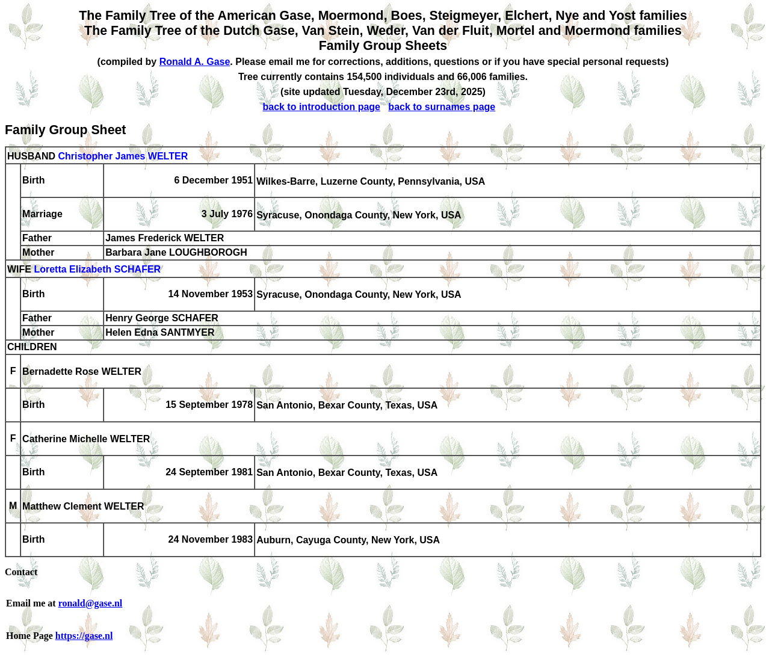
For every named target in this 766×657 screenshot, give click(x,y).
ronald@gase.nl (90, 603)
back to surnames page (441, 107)
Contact (21, 572)
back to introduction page (321, 107)
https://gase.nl (84, 636)
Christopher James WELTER (123, 156)
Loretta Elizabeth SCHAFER (97, 270)
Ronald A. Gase (194, 62)
